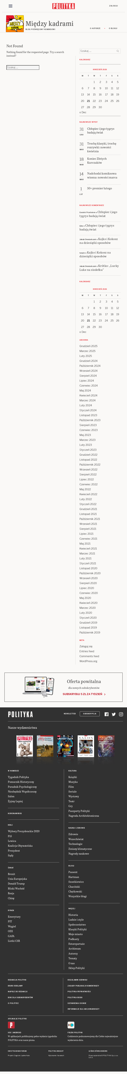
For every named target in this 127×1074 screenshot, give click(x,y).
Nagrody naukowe (78, 855)
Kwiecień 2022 (88, 495)
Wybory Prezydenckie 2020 (23, 833)
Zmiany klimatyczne (80, 850)
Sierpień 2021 (87, 530)
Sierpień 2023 (88, 426)
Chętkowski (75, 893)
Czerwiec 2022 (88, 486)
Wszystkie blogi (77, 898)
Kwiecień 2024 (88, 397)
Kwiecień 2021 (88, 550)
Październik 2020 (90, 575)
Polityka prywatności (79, 993)
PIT (10, 923)
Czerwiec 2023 (88, 431)
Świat (11, 869)
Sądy (10, 857)
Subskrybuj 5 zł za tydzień (82, 696)
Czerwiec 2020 (88, 594)
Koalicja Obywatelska (20, 847)
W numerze (13, 772)
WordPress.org (88, 662)
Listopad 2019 (88, 629)
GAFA (11, 937)
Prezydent (14, 852)
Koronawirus (15, 815)
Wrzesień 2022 (88, 471)
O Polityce (13, 1005)
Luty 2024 (85, 407)
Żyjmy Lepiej (15, 803)
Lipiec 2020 (86, 589)
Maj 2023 (85, 436)
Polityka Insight (56, 1053)
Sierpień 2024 (88, 377)
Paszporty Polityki (79, 812)
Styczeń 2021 (87, 565)
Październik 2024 (90, 367)
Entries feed (86, 653)
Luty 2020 (85, 614)
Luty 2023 (85, 446)
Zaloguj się (85, 648)
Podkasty (73, 940)
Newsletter (70, 715)
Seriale (72, 793)
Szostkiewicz (76, 883)
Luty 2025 (85, 357)
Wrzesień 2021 (88, 525)
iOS (9, 1034)
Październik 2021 (89, 520)
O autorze (95, 30)
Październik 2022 (89, 466)
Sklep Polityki (76, 969)
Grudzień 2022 (88, 456)
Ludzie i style (76, 921)
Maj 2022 (85, 491)
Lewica (12, 842)
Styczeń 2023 (88, 451)
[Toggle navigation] (10, 6)
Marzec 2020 (87, 609)
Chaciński (74, 888)
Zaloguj (113, 6)
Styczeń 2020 (88, 619)
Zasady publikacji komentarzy (83, 987)
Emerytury (14, 918)
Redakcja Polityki (17, 981)
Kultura (72, 772)
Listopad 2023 (88, 416)
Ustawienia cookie (77, 1005)
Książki (72, 778)
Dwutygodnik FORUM (17, 1053)
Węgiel (12, 928)
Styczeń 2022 (87, 505)
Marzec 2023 (87, 441)
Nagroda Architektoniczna (83, 817)
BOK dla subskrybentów (20, 999)
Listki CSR (14, 942)
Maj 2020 (85, 599)
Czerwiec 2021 (88, 540)
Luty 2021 (85, 560)
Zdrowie (73, 836)
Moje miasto (75, 936)
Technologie (75, 845)
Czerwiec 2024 (88, 387)
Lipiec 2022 (86, 481)
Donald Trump (16, 885)
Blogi (71, 867)
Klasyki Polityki (77, 931)
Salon (11, 798)
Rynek (11, 912)
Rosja (11, 895)
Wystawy (73, 798)
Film (71, 788)
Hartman (73, 878)
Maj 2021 (84, 545)
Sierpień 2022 (88, 476)
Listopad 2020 (88, 570)
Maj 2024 (85, 392)
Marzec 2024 (87, 402)
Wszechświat (76, 841)
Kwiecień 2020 (88, 604)
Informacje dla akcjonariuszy (83, 1011)
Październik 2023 (90, 421)
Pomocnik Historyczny (21, 783)
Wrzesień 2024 (88, 372)
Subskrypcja (89, 715)
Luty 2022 (85, 500)
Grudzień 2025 (88, 347)
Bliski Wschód (16, 890)
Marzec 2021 (87, 555)
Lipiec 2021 (86, 535)
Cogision (17, 1057)
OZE (10, 933)
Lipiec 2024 (86, 382)
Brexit (11, 875)
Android (17, 1034)
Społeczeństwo (77, 926)
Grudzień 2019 (88, 624)
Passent (72, 873)
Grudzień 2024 (88, 362)
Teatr (71, 803)
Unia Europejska (17, 880)
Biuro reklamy (15, 987)
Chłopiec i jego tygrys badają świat (98, 215)
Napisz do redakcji (17, 993)
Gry (70, 807)
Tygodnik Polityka (18, 778)
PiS (10, 837)
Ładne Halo (25, 1057)
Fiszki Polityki (75, 1034)
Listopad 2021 (88, 515)
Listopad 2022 (88, 461)
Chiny (11, 899)
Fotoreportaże (76, 945)
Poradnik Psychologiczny (22, 788)
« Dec (82, 114)
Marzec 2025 (87, 352)
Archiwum (74, 950)
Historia (73, 916)
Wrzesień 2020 (88, 579)
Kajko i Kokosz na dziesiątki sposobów (98, 242)
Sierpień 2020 (88, 584)
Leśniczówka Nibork (98, 1053)
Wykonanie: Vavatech (56, 1057)
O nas (71, 965)
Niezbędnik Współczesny (22, 793)
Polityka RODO (75, 999)
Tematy (72, 960)
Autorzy (73, 955)
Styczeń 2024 (88, 412)
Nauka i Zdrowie (76, 830)
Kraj (10, 827)
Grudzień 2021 (88, 510)
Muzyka (73, 783)
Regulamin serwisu (77, 981)
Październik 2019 (89, 634)
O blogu (113, 30)
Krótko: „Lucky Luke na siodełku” (99, 269)
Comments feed (89, 657)
